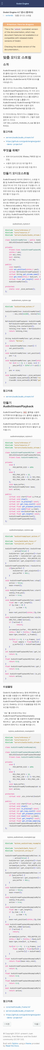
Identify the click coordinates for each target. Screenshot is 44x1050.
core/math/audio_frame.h (17, 1007)
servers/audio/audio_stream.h (19, 137)
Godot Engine (22, 3)
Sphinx (15, 1043)
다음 (36, 1024)
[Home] (3, 15)
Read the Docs (12, 1046)
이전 (7, 1024)
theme (28, 1043)
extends (9, 15)
